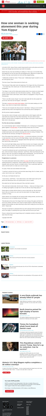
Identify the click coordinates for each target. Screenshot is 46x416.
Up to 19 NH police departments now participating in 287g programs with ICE (26, 275)
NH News (11, 255)
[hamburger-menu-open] (3, 2)
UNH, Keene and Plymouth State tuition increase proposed (22, 257)
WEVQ (27, 413)
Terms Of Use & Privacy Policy (29, 402)
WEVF (27, 408)
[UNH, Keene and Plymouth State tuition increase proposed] (5, 258)
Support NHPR (9, 391)
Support (41, 1)
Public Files (28, 404)
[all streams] (44, 6)
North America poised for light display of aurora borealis (30, 311)
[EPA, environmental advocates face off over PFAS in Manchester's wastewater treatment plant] (5, 266)
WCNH (27, 406)
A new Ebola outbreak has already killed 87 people (31, 296)
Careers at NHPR (20, 407)
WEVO (27, 412)
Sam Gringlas (22, 351)
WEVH (27, 409)
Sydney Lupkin (22, 299)
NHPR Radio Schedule (19, 405)
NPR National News (10, 221)
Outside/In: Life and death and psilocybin (18, 248)
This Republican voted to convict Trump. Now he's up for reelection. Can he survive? (32, 346)
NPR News (19, 221)
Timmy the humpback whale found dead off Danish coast (29, 326)
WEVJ (27, 410)
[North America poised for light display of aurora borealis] (10, 312)
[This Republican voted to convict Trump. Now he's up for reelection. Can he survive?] (10, 346)
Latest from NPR (28, 221)
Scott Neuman (5, 366)
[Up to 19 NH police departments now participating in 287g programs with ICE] (5, 275)
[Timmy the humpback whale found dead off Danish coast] (10, 327)
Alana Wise (22, 315)
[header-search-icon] (35, 2)
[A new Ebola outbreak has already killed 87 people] (10, 298)
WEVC (27, 407)
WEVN (27, 411)
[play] (3, 6)
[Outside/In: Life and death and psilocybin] (5, 249)
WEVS (27, 414)
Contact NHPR (20, 401)
